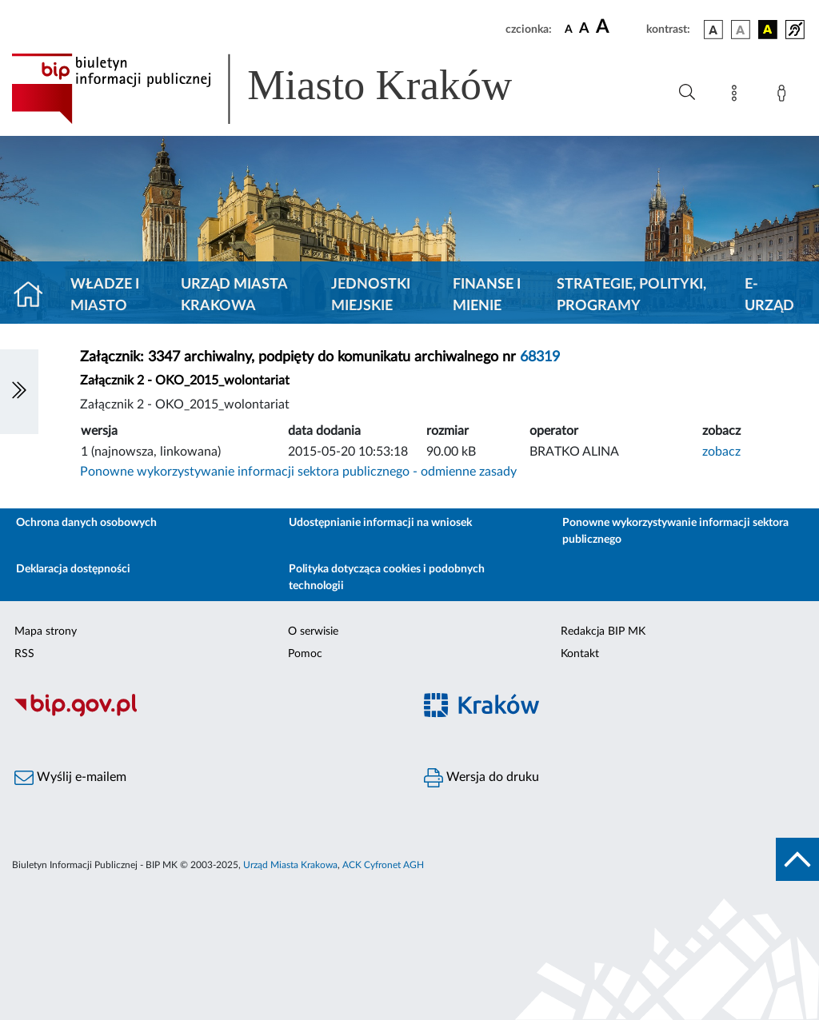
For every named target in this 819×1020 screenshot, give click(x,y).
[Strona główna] (35, 295)
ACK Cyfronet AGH (383, 865)
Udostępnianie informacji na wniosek (380, 522)
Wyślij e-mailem (70, 777)
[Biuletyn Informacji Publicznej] (205, 715)
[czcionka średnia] (584, 29)
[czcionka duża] (618, 27)
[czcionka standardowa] (568, 28)
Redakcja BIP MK (603, 631)
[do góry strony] (797, 859)
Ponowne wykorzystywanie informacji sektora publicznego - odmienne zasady (298, 471)
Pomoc (305, 653)
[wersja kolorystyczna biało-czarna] (741, 30)
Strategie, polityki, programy (631, 295)
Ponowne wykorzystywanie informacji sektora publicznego (675, 531)
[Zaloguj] (784, 96)
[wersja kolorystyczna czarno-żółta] (768, 30)
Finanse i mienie (487, 295)
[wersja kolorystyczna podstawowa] (713, 30)
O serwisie (313, 631)
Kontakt (580, 653)
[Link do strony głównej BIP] (284, 89)
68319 (540, 357)
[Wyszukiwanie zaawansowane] (687, 93)
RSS (24, 653)
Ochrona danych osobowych (86, 522)
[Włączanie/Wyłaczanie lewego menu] (19, 391)
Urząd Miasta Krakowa (234, 295)
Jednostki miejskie (370, 295)
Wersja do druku (481, 777)
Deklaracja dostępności (73, 569)
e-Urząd (769, 295)
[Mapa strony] (737, 96)
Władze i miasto (104, 295)
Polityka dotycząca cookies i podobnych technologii (387, 578)
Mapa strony (45, 631)
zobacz (721, 451)
